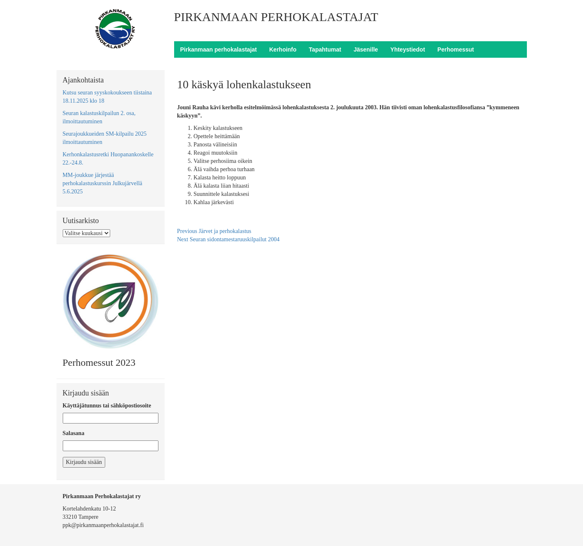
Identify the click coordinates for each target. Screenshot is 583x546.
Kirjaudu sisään (84, 462)
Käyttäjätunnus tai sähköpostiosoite (107, 405)
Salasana (74, 433)
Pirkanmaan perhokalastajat (218, 49)
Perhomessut (455, 49)
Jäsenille (366, 49)
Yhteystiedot (407, 49)
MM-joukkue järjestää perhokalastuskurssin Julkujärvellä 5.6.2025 (102, 183)
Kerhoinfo (282, 49)
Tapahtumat (325, 49)
